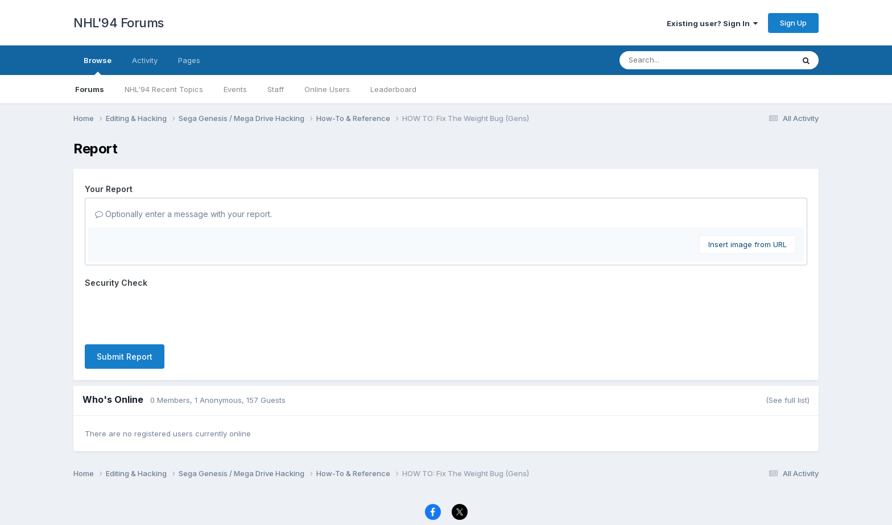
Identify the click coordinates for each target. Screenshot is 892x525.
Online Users (327, 89)
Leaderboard (393, 89)
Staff (275, 89)
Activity (145, 60)
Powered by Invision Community (446, 508)
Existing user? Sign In (712, 23)
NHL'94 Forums (118, 22)
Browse (98, 65)
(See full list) (788, 355)
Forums (89, 89)
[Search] (676, 60)
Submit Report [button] (124, 312)
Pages (189, 60)
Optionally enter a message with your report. (183, 214)
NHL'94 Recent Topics (164, 89)
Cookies (472, 494)
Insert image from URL (747, 244)
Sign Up (793, 22)
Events (235, 89)
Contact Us (424, 494)
